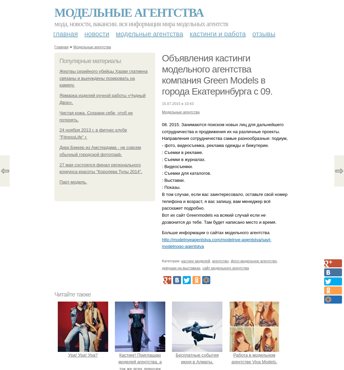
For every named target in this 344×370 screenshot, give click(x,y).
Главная (65, 34)
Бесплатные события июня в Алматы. (197, 355)
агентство (220, 261)
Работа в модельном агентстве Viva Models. (254, 355)
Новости (96, 34)
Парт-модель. (73, 181)
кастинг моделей (195, 261)
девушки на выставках (181, 268)
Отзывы (263, 34)
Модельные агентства (129, 12)
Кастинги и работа (218, 34)
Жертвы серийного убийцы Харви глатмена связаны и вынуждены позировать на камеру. (103, 78)
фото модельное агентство (254, 261)
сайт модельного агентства (226, 268)
